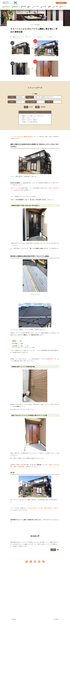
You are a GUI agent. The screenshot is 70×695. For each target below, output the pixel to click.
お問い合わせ (61, 2)
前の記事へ (14, 619)
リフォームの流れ (35, 7)
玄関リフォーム (28, 36)
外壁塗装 (50, 36)
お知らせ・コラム (63, 7)
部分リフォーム (16, 37)
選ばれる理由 (23, 7)
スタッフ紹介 (55, 7)
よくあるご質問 (43, 7)
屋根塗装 (39, 36)
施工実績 (29, 7)
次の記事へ (56, 619)
